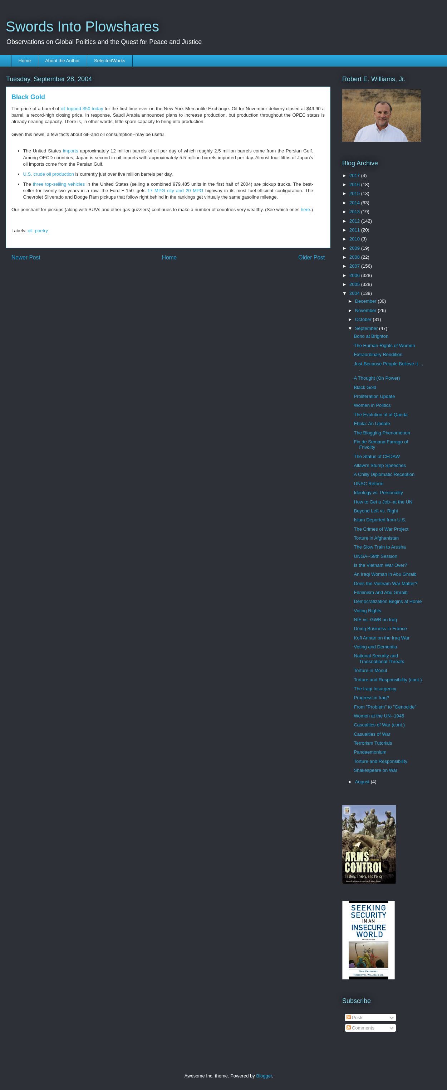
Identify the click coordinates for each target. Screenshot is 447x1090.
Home (25, 60)
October (364, 319)
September (367, 328)
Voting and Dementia (375, 646)
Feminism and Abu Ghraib (380, 592)
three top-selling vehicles (59, 184)
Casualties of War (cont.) (379, 725)
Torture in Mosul (370, 670)
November (366, 310)
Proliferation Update (374, 396)
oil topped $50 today (82, 108)
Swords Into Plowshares (82, 26)
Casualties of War (372, 734)
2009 (355, 248)
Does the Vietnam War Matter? (385, 583)
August (363, 781)
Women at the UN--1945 (379, 716)
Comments (360, 1028)
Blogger (264, 1076)
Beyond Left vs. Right (376, 511)
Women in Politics (372, 405)
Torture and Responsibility (380, 761)
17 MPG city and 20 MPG (175, 190)
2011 (355, 230)
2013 (355, 211)
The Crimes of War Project (381, 529)
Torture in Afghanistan (376, 538)
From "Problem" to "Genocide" (385, 707)
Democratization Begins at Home (388, 601)
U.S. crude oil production (48, 174)
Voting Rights (367, 610)
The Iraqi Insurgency (375, 688)
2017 (355, 175)
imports (70, 151)
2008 (355, 257)
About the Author (62, 60)
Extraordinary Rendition (378, 354)
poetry (41, 230)
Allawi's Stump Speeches (380, 465)
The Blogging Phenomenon (382, 432)
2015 (355, 193)
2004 (355, 293)
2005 (355, 284)
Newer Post (25, 257)
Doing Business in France (380, 628)
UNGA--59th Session (375, 556)
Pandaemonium (370, 752)
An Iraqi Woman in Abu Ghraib (385, 574)
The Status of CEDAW (377, 456)
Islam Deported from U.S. (380, 519)
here (305, 209)
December (366, 301)
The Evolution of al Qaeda (380, 414)
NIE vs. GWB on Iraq (375, 619)
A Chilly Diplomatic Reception (384, 474)
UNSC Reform (368, 483)
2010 (355, 239)
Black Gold (365, 387)
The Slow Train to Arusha (380, 547)
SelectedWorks (109, 60)
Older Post (311, 257)
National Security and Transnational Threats (379, 658)
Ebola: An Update (372, 423)
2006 (355, 275)
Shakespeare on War (375, 770)
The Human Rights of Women (384, 345)
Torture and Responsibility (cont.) (388, 679)
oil (30, 230)
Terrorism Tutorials (373, 743)
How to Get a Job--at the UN (383, 502)
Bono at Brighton (371, 336)
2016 (355, 184)
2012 (355, 221)
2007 (355, 266)
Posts (355, 1017)
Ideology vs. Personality (378, 492)
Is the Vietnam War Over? (380, 565)
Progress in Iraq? (371, 697)
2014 (355, 202)
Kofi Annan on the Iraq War (381, 638)
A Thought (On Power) (377, 378)
